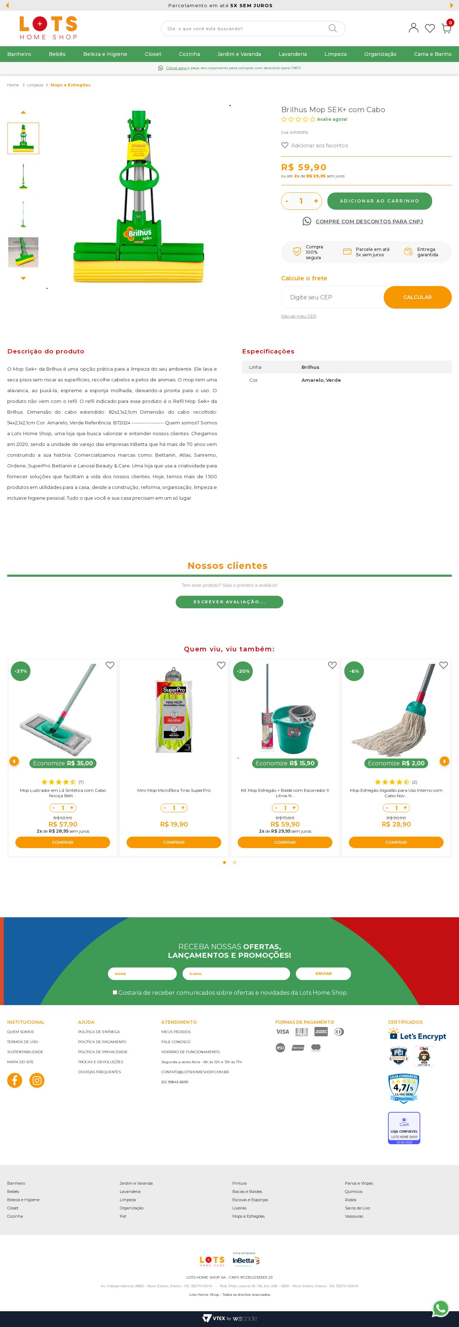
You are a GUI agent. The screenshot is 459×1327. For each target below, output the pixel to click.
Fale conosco (175, 1042)
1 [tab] (224, 862)
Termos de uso (22, 1042)
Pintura (239, 1183)
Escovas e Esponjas (250, 1199)
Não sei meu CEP (299, 316)
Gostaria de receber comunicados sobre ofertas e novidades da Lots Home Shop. (233, 992)
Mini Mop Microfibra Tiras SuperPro (173, 790)
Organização (380, 54)
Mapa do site (20, 1062)
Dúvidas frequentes (99, 1072)
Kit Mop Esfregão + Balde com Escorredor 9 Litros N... (285, 793)
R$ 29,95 (316, 176)
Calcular (417, 297)
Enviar (324, 973)
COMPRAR (63, 842)
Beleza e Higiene (105, 54)
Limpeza (336, 54)
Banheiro (19, 54)
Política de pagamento (102, 1042)
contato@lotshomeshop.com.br (195, 1072)
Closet (153, 54)
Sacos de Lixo (357, 1208)
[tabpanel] (62, 758)
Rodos (350, 1199)
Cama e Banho (433, 54)
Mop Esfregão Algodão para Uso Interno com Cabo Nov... (396, 793)
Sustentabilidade (25, 1052)
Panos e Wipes (359, 1183)
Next (23, 278)
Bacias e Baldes (247, 1191)
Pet (123, 1216)
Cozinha (189, 54)
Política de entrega (99, 1031)
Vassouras (354, 1216)
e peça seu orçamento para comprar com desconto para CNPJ (233, 68)
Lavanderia (293, 54)
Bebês (57, 54)
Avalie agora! (332, 119)
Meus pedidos (175, 1031)
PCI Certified (399, 1056)
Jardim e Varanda (239, 54)
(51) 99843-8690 (174, 1082)
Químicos (354, 1191)
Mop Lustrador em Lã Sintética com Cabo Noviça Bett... (63, 793)
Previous (23, 112)
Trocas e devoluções (100, 1062)
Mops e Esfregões (248, 1216)
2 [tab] (234, 862)
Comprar (379, 201)
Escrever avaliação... (230, 601)
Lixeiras (239, 1208)
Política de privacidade (103, 1052)
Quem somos (20, 1031)
